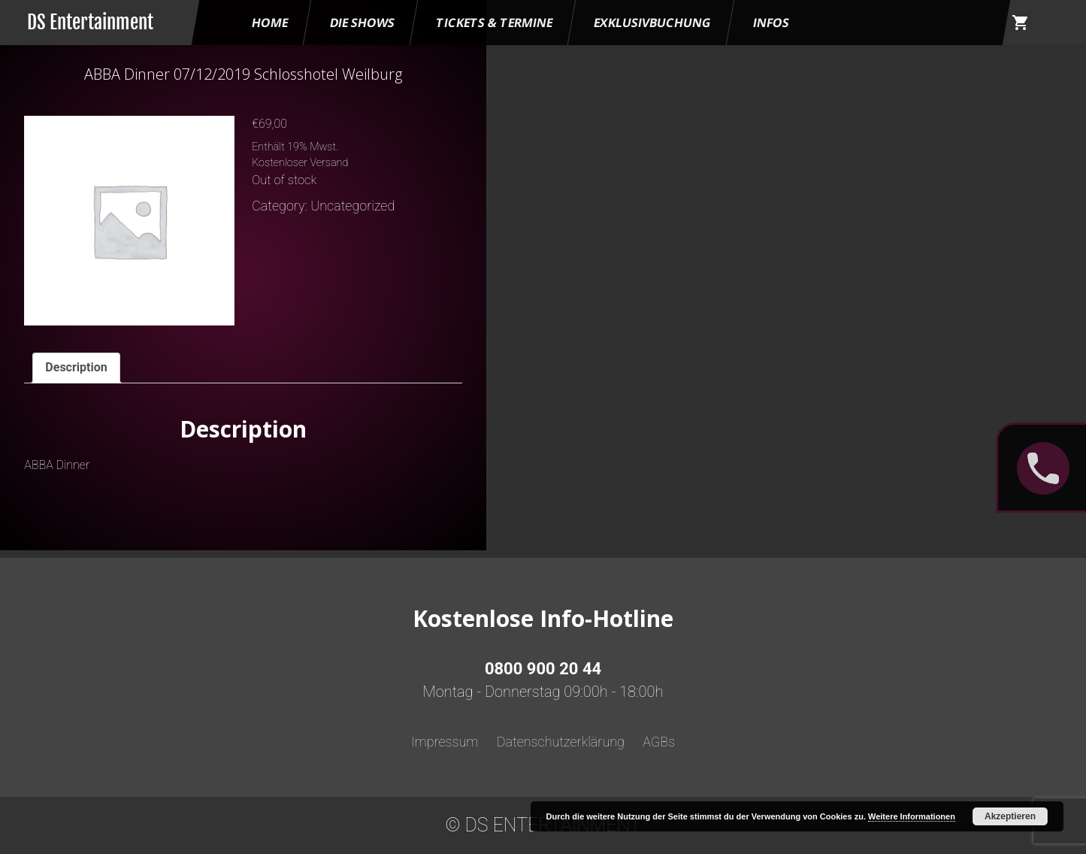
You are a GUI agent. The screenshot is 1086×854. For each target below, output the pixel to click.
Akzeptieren (1010, 816)
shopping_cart (1021, 23)
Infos (771, 22)
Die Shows (362, 22)
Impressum (445, 742)
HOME (269, 22)
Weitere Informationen (911, 816)
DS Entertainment (90, 22)
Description (76, 367)
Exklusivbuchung (653, 22)
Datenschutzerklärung (561, 742)
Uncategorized (352, 206)
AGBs (659, 742)
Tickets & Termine (494, 22)
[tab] (75, 368)
